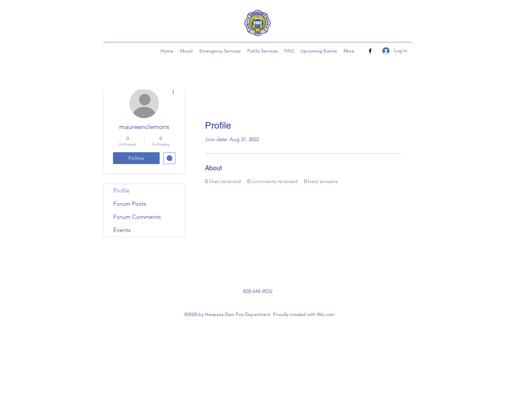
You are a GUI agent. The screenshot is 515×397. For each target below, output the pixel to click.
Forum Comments (137, 216)
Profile (121, 190)
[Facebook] (370, 51)
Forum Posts (129, 203)
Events (122, 230)
